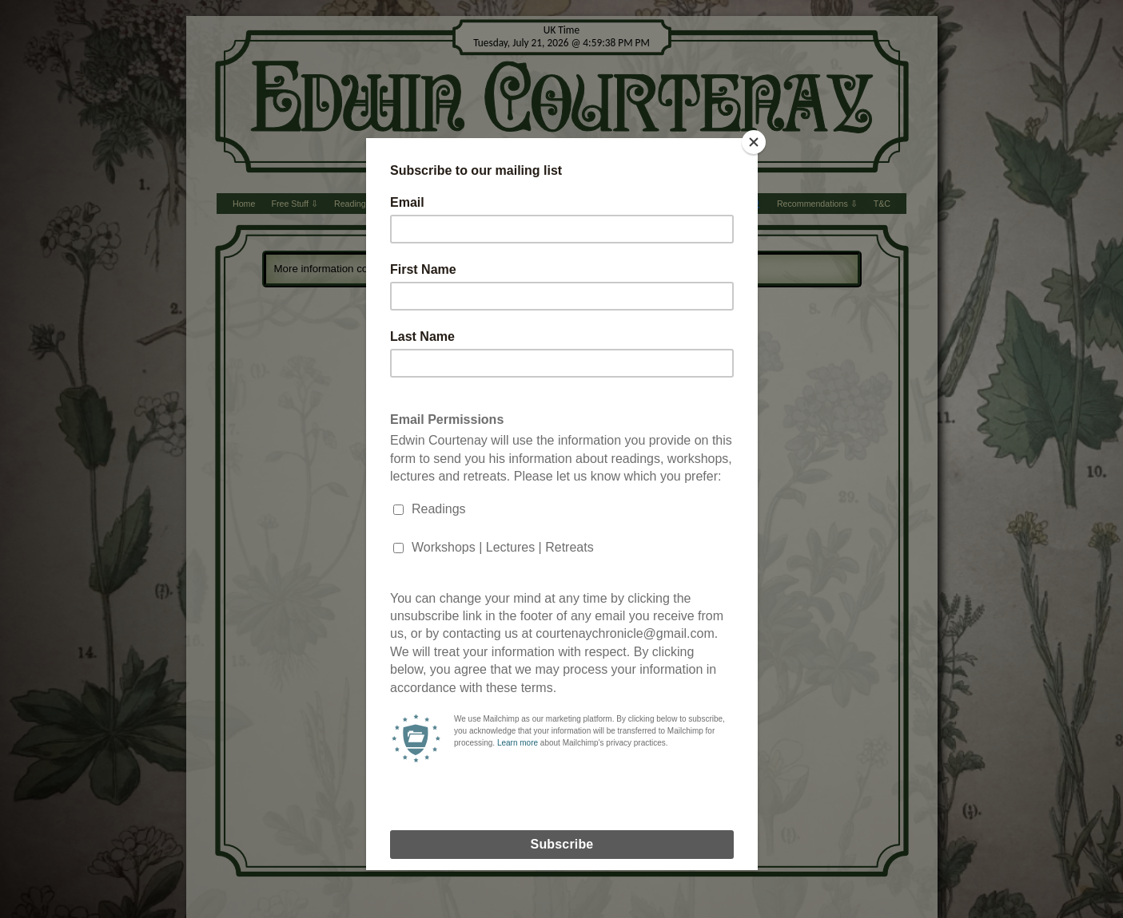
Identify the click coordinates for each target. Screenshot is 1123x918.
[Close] (754, 142)
